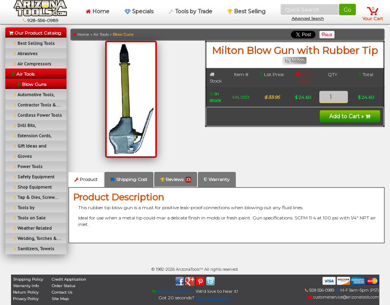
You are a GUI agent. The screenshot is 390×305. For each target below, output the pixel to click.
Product (86, 179)
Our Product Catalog (35, 33)
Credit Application (69, 279)
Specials (139, 11)
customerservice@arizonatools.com (343, 297)
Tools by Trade (190, 11)
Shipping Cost (129, 179)
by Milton (295, 60)
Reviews (175, 179)
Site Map (60, 298)
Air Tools (101, 34)
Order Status (63, 285)
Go (347, 9)
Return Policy (25, 292)
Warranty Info (26, 285)
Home (97, 11)
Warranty (217, 179)
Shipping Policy (28, 279)
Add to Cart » (349, 116)
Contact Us (62, 292)
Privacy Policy (25, 298)
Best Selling (246, 11)
